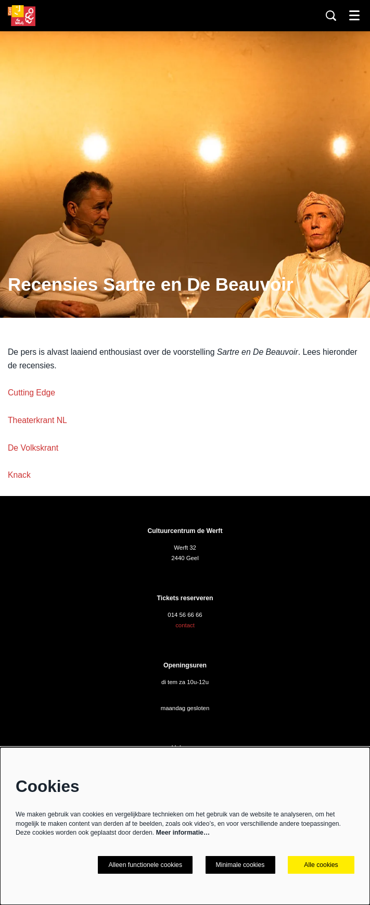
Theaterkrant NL (37, 420)
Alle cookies (321, 865)
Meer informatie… (183, 832)
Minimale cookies (240, 865)
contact (185, 625)
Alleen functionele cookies (145, 865)
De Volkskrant (33, 447)
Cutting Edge (31, 392)
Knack (19, 474)
